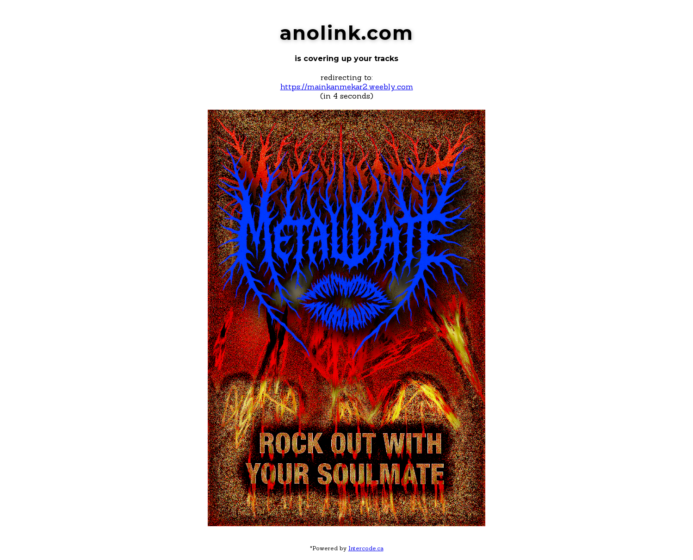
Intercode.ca (366, 548)
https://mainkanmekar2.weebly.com (346, 86)
